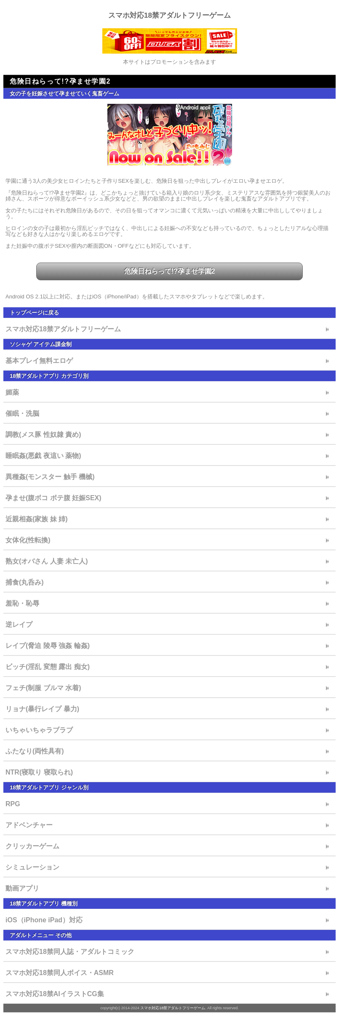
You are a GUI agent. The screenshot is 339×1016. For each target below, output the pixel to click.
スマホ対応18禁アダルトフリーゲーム (169, 15)
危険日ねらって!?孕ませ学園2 (169, 271)
